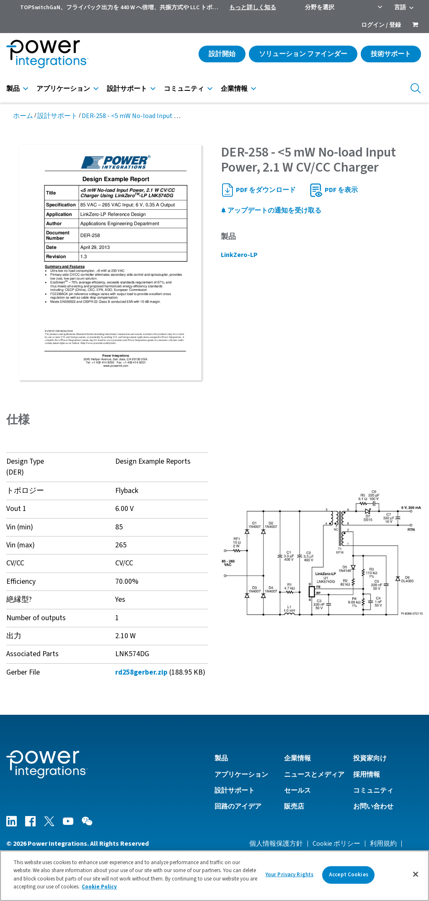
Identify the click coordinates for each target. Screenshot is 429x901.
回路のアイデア (237, 806)
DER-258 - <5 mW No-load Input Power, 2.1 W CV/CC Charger (167, 116)
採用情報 (366, 774)
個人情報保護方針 (276, 843)
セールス (297, 790)
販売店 (294, 806)
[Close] (415, 877)
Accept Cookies (348, 877)
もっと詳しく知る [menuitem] (252, 7)
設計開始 (222, 54)
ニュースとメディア (314, 774)
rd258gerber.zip (141, 672)
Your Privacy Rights (289, 877)
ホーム (23, 116)
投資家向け (370, 758)
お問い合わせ (373, 806)
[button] (322, 552)
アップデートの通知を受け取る (271, 210)
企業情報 (234, 88)
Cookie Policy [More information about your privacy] (99, 890)
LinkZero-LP (239, 254)
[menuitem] (415, 25)
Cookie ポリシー (336, 843)
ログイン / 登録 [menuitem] (381, 25)
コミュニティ (184, 88)
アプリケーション (63, 88)
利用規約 (383, 843)
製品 (13, 88)
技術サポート (391, 54)
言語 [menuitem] (400, 7)
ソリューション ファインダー (303, 54)
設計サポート (127, 88)
